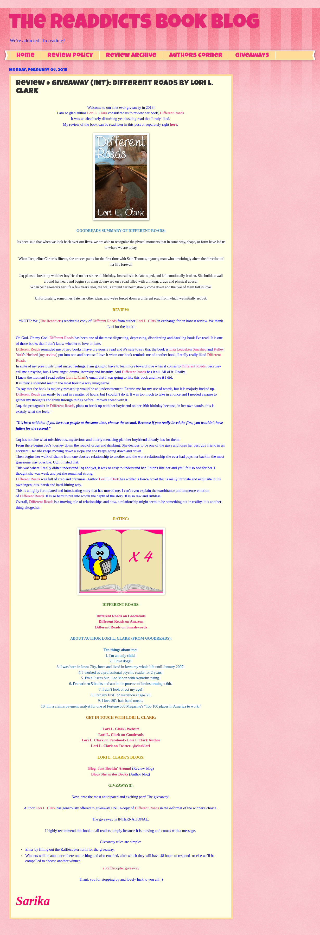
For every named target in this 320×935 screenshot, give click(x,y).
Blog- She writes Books (109, 774)
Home (25, 56)
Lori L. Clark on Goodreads (121, 735)
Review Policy (70, 56)
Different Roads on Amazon (121, 621)
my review (48, 355)
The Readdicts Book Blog (134, 24)
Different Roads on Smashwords (121, 627)
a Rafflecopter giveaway (121, 868)
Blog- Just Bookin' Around (109, 768)
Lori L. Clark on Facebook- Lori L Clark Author (121, 740)
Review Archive (131, 56)
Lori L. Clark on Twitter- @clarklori (120, 746)
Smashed (199, 349)
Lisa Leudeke (179, 349)
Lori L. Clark (97, 113)
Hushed (32, 355)
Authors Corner (195, 56)
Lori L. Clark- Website (121, 729)
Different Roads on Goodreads (121, 616)
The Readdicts (50, 321)
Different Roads (172, 113)
